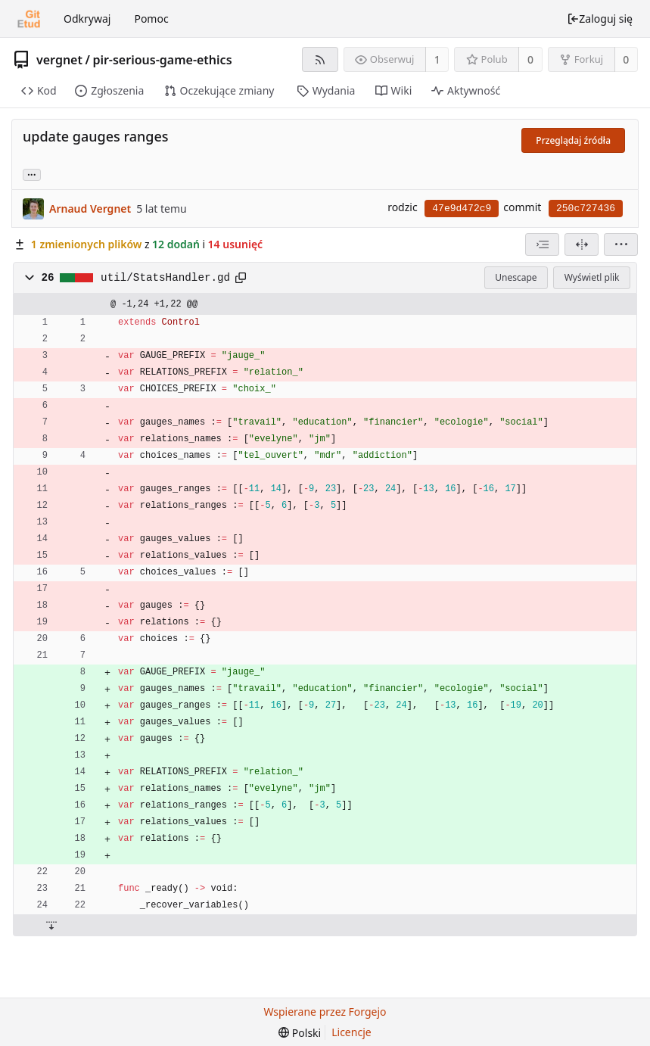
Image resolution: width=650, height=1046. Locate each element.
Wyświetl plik (592, 277)
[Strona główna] (29, 19)
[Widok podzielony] (581, 244)
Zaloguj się (600, 18)
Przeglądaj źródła (573, 140)
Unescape (515, 277)
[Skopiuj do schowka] (240, 277)
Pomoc (151, 18)
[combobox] (542, 244)
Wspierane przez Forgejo (324, 1011)
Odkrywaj (87, 18)
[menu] (621, 244)
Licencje (351, 1032)
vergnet (59, 59)
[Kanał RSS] (319, 59)
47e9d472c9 (461, 208)
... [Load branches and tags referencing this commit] (31, 174)
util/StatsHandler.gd (165, 278)
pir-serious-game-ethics (162, 59)
